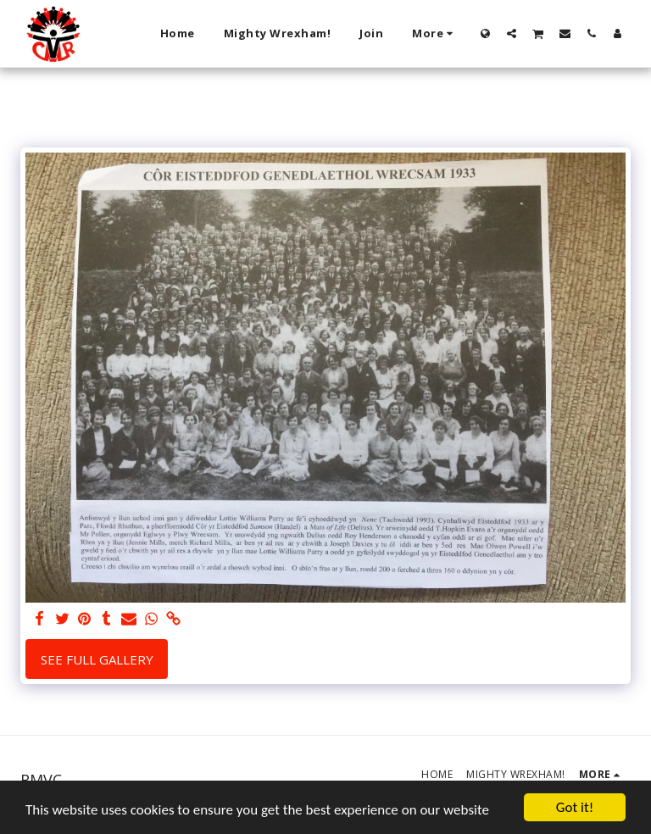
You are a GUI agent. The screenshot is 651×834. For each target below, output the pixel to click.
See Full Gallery (97, 659)
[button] (511, 33)
